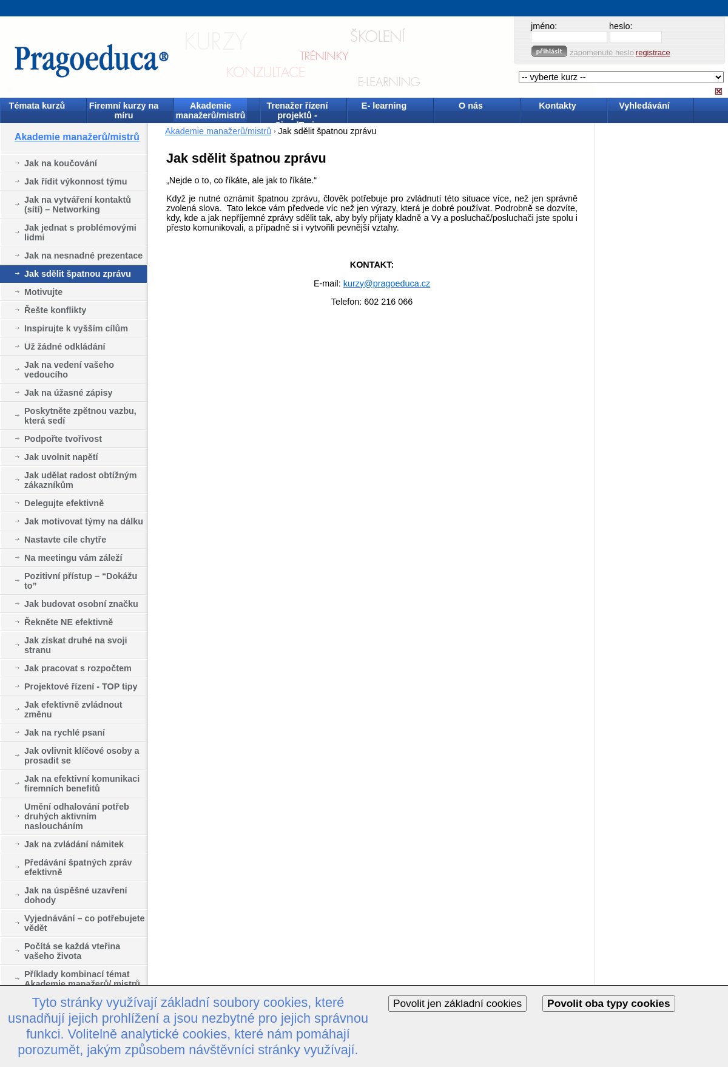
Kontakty (557, 105)
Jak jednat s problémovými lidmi (80, 232)
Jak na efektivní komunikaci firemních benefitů (82, 783)
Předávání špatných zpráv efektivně (78, 867)
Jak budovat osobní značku (81, 604)
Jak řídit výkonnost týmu (75, 181)
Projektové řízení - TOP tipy (81, 686)
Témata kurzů (37, 105)
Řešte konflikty (55, 310)
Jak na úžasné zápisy (68, 393)
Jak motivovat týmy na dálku (83, 521)
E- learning (384, 105)
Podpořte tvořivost (63, 439)
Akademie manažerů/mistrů (210, 110)
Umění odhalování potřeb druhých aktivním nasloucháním (76, 816)
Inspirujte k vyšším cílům (76, 328)
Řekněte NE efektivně (68, 622)
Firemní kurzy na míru (123, 110)
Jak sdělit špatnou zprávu (77, 274)
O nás (471, 105)
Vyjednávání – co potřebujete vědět (84, 923)
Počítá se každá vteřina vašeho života (72, 951)
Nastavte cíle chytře (65, 539)
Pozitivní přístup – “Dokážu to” (80, 581)
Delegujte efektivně (64, 503)
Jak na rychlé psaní (64, 732)
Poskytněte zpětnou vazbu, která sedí (80, 415)
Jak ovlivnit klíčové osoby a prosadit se (82, 755)
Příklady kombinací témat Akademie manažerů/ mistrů (82, 979)
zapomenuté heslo (602, 52)
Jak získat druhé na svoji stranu (75, 645)
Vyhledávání (644, 105)
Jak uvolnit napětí (61, 457)
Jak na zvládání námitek (74, 844)
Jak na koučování (60, 163)
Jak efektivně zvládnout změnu (73, 709)
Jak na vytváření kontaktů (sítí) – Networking (77, 204)
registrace (653, 52)
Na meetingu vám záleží (73, 558)
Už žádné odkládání (65, 346)
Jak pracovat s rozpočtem (78, 668)
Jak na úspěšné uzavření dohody (75, 895)
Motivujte (43, 292)
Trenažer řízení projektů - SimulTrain (297, 111)
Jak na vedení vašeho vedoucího (69, 369)
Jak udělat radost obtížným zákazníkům (80, 480)
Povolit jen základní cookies (457, 1003)
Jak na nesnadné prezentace (83, 255)
